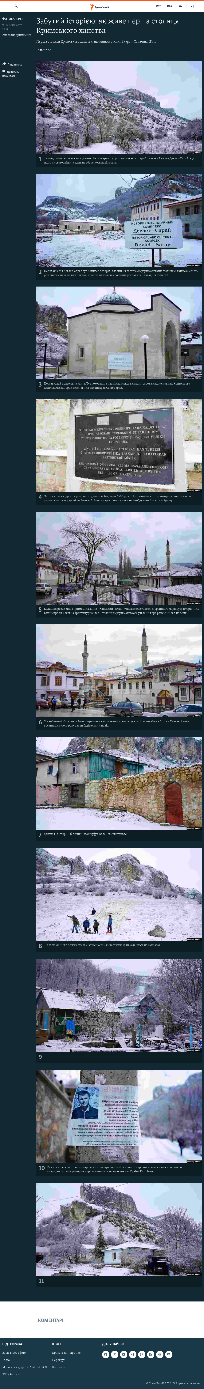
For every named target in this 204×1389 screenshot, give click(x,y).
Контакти (58, 1367)
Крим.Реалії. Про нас (66, 1353)
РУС (158, 6)
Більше (43, 49)
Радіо (6, 1360)
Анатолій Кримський (16, 35)
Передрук (58, 1360)
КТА (169, 6)
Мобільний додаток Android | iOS (24, 1367)
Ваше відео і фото (14, 1353)
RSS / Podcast (11, 1374)
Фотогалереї (12, 19)
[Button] (12, 65)
